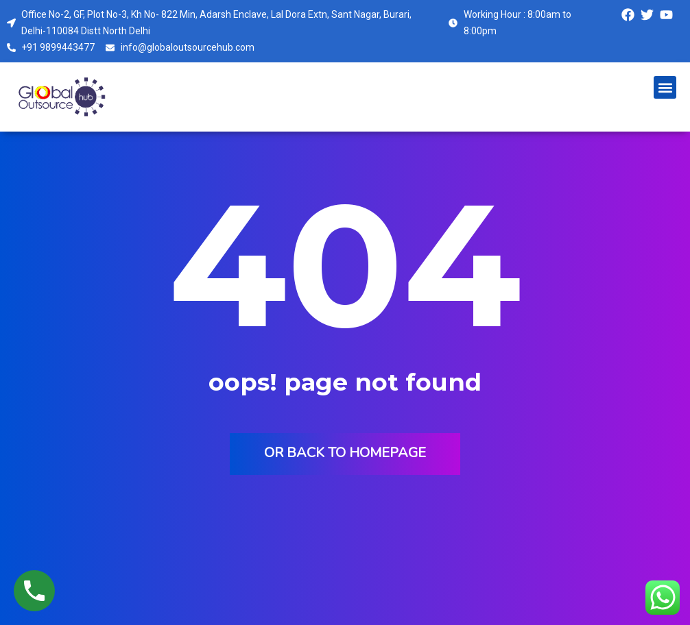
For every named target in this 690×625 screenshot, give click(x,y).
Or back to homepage (345, 452)
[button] (665, 87)
